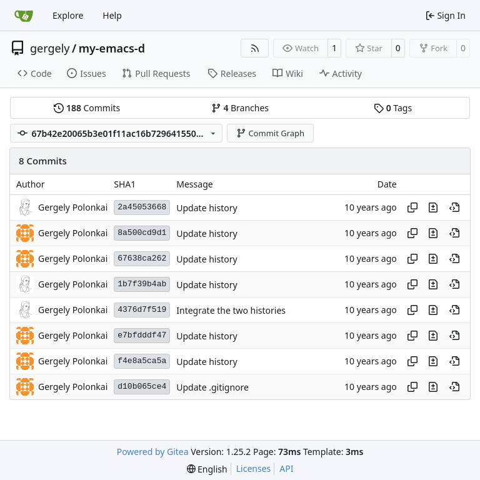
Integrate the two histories (231, 310)
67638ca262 (142, 258)
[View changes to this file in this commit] (433, 207)
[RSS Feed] (255, 48)
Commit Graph (270, 133)
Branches (240, 108)
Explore (67, 15)
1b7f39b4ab (142, 284)
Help (112, 15)
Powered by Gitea (153, 452)
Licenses (253, 468)
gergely (50, 48)
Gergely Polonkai (73, 207)
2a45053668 (142, 207)
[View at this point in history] (454, 207)
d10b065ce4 (142, 386)
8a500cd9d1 (142, 233)
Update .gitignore (212, 387)
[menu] (207, 469)
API (286, 468)
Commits (87, 108)
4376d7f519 (142, 309)
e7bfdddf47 (142, 335)
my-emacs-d (112, 48)
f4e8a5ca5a (142, 361)
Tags (393, 108)
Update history (206, 208)
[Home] (23, 15)
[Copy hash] (412, 207)
